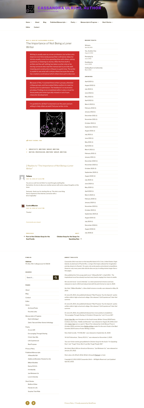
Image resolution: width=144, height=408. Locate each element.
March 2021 (89, 149)
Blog (44, 22)
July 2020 (88, 180)
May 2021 (88, 142)
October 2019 (89, 210)
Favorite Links (32, 311)
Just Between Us (33, 373)
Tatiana (29, 176)
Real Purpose (32, 344)
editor (32, 152)
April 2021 (88, 146)
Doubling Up (89, 62)
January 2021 (89, 157)
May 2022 (88, 96)
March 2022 (89, 104)
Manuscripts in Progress (90, 22)
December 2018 (90, 225)
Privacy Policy (30, 348)
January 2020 (89, 202)
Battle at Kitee (32, 384)
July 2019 (88, 221)
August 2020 (89, 176)
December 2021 (90, 115)
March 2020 (89, 195)
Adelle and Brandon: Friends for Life (39, 359)
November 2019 (90, 206)
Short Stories (107, 22)
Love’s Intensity (33, 377)
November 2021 (90, 119)
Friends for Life (32, 388)
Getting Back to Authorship (93, 68)
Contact (36, 27)
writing (63, 152)
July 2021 (88, 134)
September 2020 (90, 172)
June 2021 (88, 138)
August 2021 (89, 131)
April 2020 (88, 191)
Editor (28, 27)
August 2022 (89, 85)
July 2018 (88, 233)
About (37, 22)
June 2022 (88, 93)
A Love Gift (31, 330)
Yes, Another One (90, 51)
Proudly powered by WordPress (85, 403)
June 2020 (88, 183)
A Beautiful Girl (33, 355)
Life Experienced (33, 340)
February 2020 (90, 199)
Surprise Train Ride (34, 391)
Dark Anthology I (33, 319)
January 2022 (89, 112)
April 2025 (88, 81)
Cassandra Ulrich (46, 40)
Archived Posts (33, 308)
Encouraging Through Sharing (37, 333)
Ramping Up (89, 56)
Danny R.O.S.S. (32, 366)
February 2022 (89, 108)
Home (29, 22)
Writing (56, 149)
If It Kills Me (31, 369)
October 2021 (89, 123)
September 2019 (90, 214)
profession (40, 152)
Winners (87, 45)
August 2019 (89, 218)
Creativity (33, 149)
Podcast (97, 355)
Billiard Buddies (33, 362)
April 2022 (88, 100)
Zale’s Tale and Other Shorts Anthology (40, 322)
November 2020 (90, 165)
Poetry (74, 22)
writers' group (45, 149)
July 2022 (88, 89)
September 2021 (90, 127)
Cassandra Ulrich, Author (69, 8)
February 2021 (89, 153)
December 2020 (90, 161)
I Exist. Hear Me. (33, 337)
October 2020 (89, 168)
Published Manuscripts (58, 22)
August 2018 (89, 229)
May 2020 (88, 187)
